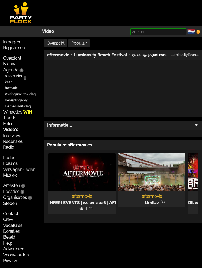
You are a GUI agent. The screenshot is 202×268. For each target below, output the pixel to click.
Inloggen (11, 41)
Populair (79, 43)
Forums (10, 163)
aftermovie (58, 55)
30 (150, 55)
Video (48, 31)
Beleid (9, 237)
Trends (9, 117)
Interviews (12, 135)
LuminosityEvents (184, 55)
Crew (8, 219)
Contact (10, 213)
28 (138, 55)
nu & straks (13, 76)
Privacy (10, 260)
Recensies (13, 141)
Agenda (10, 70)
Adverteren (13, 248)
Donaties (11, 231)
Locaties (11, 191)
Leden (9, 157)
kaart (8, 82)
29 (144, 55)
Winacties (17, 112)
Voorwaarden (16, 254)
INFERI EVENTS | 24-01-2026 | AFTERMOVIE (92, 202)
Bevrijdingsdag (16, 100)
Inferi (82, 209)
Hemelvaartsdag (18, 106)
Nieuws (10, 63)
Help (7, 243)
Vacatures (12, 225)
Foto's (8, 123)
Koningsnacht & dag (20, 94)
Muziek (10, 175)
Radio (8, 147)
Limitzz (152, 202)
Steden (10, 203)
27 (133, 55)
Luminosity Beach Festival (100, 55)
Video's (10, 129)
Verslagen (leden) (19, 169)
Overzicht (12, 58)
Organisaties (15, 197)
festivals (11, 88)
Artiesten (11, 185)
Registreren (14, 47)
